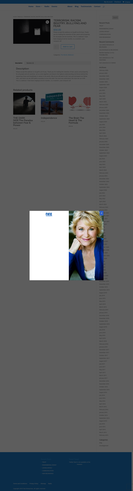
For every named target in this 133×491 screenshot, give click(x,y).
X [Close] (101, 213)
